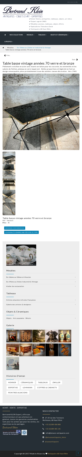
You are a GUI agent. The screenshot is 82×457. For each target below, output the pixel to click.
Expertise (13, 387)
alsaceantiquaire (52, 442)
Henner (12, 382)
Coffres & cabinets (47, 387)
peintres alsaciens (17, 393)
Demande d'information (14, 228)
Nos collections (16, 35)
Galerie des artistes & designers (18, 304)
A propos (8, 41)
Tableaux (42, 35)
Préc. (8, 55)
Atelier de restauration (15, 286)
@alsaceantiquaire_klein (55, 437)
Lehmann (27, 387)
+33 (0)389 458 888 (53, 424)
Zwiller (56, 382)
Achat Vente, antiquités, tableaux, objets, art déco (51, 19)
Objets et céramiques (59, 35)
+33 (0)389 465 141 (53, 429)
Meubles (30, 35)
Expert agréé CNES (38, 21)
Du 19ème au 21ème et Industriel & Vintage (34, 47)
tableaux (48, 24)
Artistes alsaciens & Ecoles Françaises (21, 300)
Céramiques (27, 382)
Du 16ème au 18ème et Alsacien (18, 277)
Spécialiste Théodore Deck (42, 26)
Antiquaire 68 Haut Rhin (41, 29)
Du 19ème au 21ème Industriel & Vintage (22, 282)
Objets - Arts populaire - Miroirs (18, 318)
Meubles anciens (37, 24)
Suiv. (74, 59)
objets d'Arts (58, 24)
